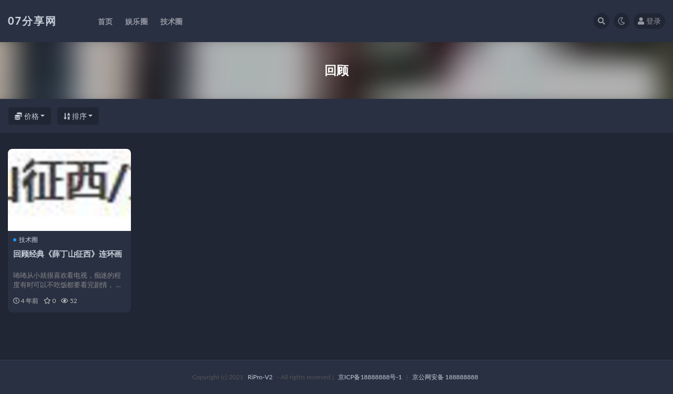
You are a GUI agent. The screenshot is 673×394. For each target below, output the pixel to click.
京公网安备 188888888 (445, 377)
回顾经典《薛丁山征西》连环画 (67, 253)
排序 (75, 116)
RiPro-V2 (260, 377)
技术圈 (25, 240)
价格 (27, 116)
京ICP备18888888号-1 (370, 377)
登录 (649, 20)
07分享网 (32, 20)
